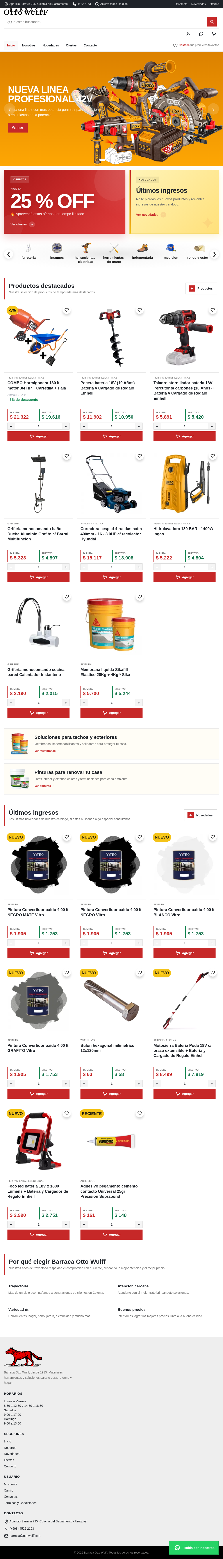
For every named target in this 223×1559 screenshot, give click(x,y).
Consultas (11, 1496)
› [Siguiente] (213, 109)
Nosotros (29, 45)
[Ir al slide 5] (122, 160)
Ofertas (214, 4)
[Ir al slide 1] (102, 160)
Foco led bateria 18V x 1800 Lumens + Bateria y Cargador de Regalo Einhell (37, 1191)
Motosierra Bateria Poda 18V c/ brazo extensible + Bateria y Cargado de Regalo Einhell (182, 1050)
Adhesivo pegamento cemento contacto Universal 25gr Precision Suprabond (109, 1191)
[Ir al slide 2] (109, 160)
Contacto (181, 4)
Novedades (198, 4)
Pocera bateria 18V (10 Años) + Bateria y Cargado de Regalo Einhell (109, 388)
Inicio (11, 45)
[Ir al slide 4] (118, 160)
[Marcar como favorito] (66, 310)
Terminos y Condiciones (20, 1503)
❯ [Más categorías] (214, 254)
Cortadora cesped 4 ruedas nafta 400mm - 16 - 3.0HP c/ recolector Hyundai (111, 534)
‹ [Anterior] (9, 109)
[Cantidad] (39, 426)
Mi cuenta (10, 1484)
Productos (201, 288)
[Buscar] (212, 22)
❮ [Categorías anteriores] (9, 254)
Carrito (8, 1490)
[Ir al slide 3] (113, 160)
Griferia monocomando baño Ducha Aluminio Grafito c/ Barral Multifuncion (37, 534)
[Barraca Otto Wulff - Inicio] (111, 11)
